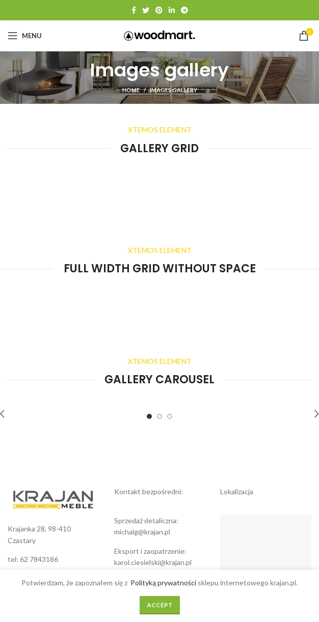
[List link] (53, 559)
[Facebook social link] (133, 10)
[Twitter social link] (145, 10)
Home (131, 90)
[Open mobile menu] (25, 35)
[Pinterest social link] (159, 10)
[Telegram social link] (184, 10)
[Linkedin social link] (172, 10)
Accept (160, 605)
